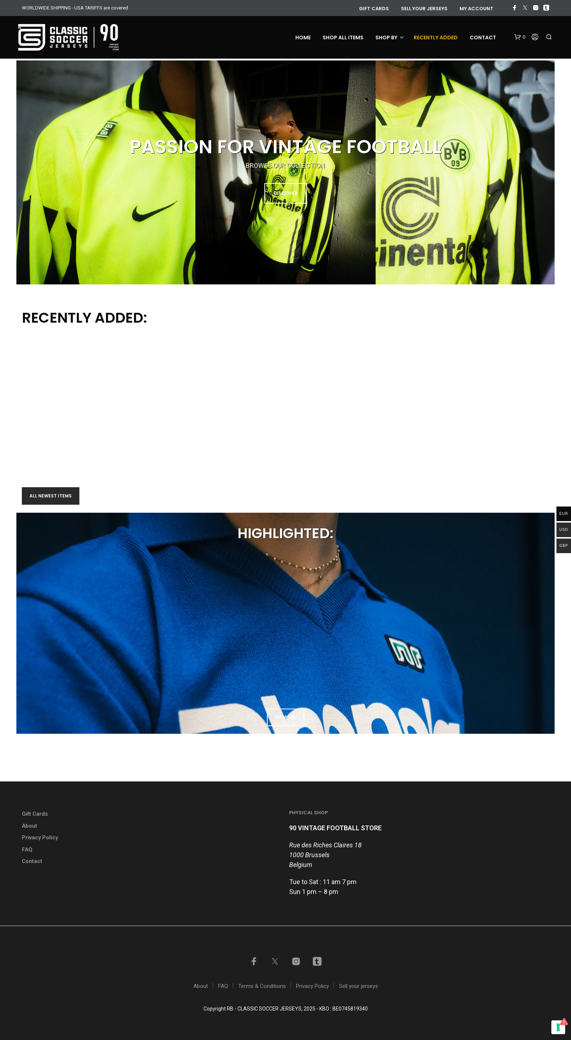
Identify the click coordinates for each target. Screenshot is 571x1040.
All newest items (50, 496)
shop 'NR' (286, 717)
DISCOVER (286, 193)
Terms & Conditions (262, 986)
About (29, 826)
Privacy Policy (40, 837)
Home (303, 37)
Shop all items (343, 37)
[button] (519, 37)
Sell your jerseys (424, 8)
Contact (483, 37)
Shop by (386, 37)
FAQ (27, 849)
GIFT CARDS (374, 8)
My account (476, 8)
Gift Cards (35, 814)
